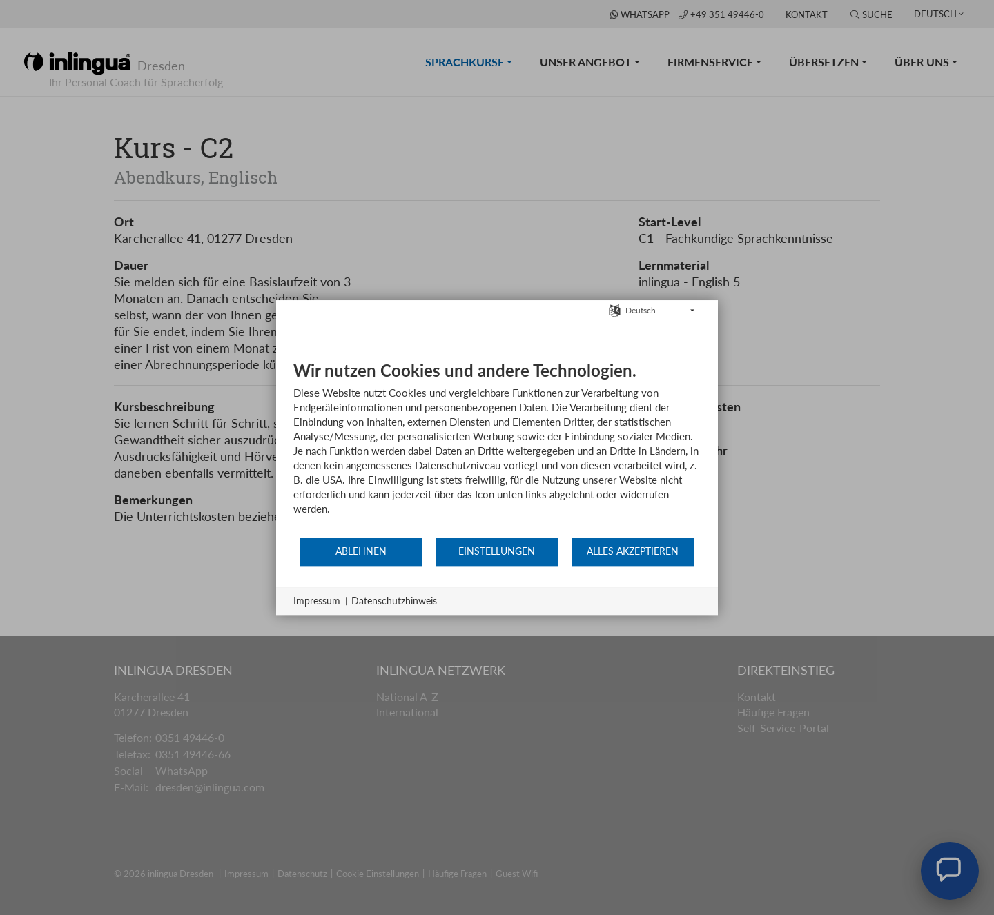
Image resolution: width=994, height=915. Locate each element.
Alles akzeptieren (633, 551)
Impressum (316, 601)
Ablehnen (361, 551)
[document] (497, 448)
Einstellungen (496, 551)
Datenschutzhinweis (394, 601)
